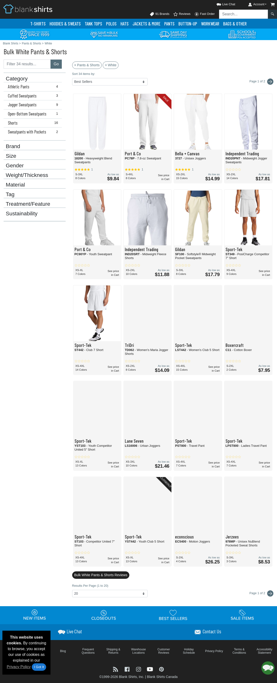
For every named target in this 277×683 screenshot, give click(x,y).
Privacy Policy (19, 667)
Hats (124, 23)
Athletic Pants (34, 86)
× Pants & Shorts (87, 65)
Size (11, 156)
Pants (169, 23)
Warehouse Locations (138, 651)
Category (17, 78)
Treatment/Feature (28, 204)
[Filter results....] (27, 64)
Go (56, 64)
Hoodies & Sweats (65, 23)
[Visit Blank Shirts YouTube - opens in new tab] (150, 669)
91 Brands (159, 14)
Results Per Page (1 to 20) (90, 585)
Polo (111, 23)
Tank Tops (93, 23)
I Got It (39, 667)
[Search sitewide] (243, 14)
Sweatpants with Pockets (34, 131)
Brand (13, 146)
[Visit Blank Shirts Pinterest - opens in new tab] (161, 669)
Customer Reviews (163, 651)
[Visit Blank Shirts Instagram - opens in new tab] (139, 669)
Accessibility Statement (264, 651)
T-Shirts (38, 23)
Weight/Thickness (27, 175)
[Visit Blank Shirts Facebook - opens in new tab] (127, 669)
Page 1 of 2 (261, 593)
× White (110, 65)
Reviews (181, 14)
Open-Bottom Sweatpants (34, 113)
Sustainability (22, 213)
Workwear (210, 23)
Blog (63, 651)
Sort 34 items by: (83, 74)
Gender (15, 165)
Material (15, 184)
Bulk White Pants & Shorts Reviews (100, 575)
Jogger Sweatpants (34, 104)
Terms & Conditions (239, 651)
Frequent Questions (88, 651)
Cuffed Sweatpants (34, 95)
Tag (10, 194)
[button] (221, 3)
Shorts (34, 123)
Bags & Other (235, 23)
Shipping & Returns (113, 651)
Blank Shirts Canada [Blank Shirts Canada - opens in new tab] (162, 677)
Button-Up (187, 23)
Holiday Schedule (189, 651)
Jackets (146, 23)
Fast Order (204, 14)
